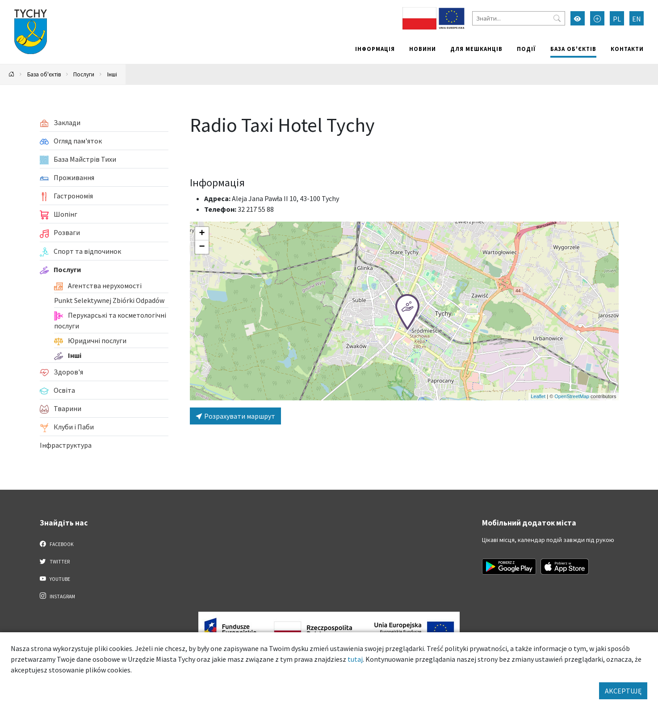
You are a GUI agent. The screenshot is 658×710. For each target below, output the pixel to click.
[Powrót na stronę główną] (11, 74)
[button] (407, 312)
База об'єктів (573, 48)
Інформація (375, 48)
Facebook (57, 544)
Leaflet (538, 396)
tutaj (355, 659)
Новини (422, 48)
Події (526, 48)
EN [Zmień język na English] (636, 18)
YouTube (55, 579)
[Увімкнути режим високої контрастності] (577, 18)
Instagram (57, 596)
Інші (112, 74)
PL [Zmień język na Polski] (617, 18)
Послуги (83, 74)
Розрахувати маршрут (235, 416)
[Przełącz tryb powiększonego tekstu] (597, 18)
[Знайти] (518, 18)
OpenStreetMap (571, 396)
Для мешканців (476, 48)
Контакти (627, 48)
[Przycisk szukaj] (557, 18)
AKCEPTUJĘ (623, 690)
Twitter (55, 561)
